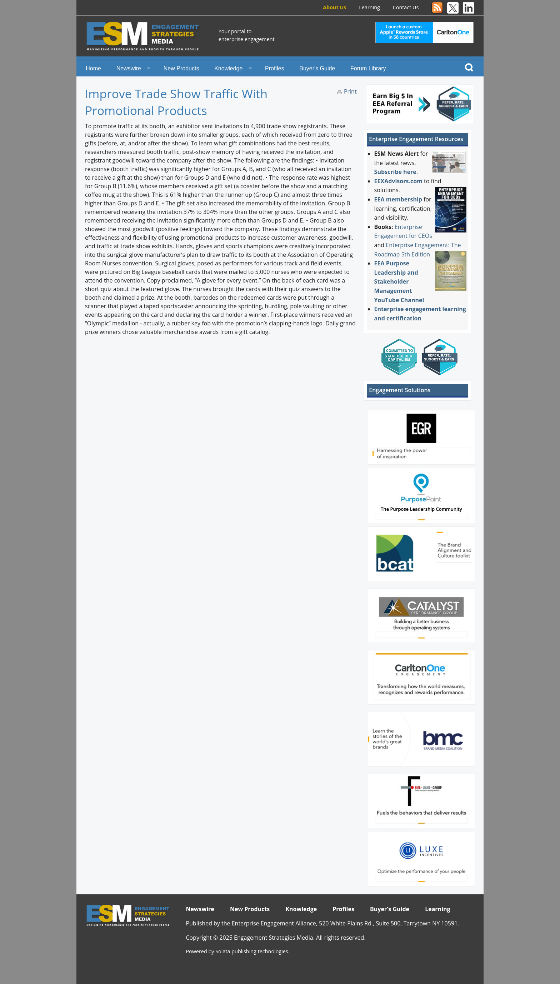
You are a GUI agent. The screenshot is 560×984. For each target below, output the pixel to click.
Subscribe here (395, 172)
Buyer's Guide (317, 68)
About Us (334, 7)
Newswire (128, 68)
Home (93, 68)
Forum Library (368, 68)
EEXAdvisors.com (398, 181)
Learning (369, 7)
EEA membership (398, 199)
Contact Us (406, 7)
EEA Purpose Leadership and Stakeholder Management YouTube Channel (399, 281)
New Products (181, 68)
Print (350, 91)
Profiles (274, 68)
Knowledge (228, 68)
